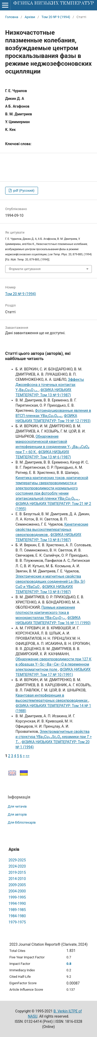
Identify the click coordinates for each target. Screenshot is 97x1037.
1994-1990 (17, 903)
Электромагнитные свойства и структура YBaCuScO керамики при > (54, 736)
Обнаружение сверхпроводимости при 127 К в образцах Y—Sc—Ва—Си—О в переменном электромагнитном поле (53, 664)
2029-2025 (17, 860)
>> (27, 756)
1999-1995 (17, 897)
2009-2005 (17, 885)
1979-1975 (17, 922)
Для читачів (17, 806)
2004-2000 (17, 891)
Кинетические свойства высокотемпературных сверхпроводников (52, 529)
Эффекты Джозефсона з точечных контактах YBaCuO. (50, 384)
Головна (11, 17)
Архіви (30, 17)
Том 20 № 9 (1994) (55, 17)
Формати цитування (25, 269)
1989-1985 (17, 910)
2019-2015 (17, 872)
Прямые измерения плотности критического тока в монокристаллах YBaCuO (45, 612)
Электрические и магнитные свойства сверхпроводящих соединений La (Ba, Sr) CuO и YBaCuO (50, 581)
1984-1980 (17, 916)
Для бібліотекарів (22, 822)
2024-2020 (17, 866)
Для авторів (17, 814)
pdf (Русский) (23, 190)
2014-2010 (17, 879)
